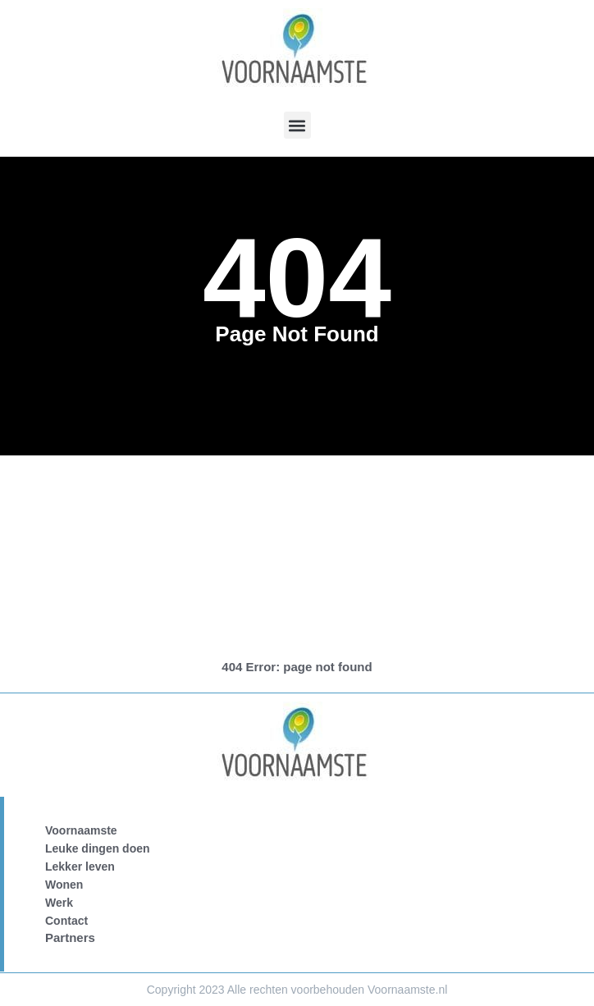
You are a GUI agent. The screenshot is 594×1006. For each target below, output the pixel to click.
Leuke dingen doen (97, 848)
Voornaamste (81, 830)
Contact (66, 920)
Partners (70, 937)
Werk (59, 902)
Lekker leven (80, 866)
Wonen (64, 884)
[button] (297, 125)
